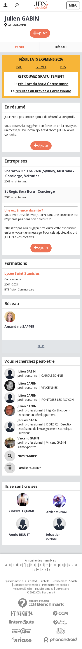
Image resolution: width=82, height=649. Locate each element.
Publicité (44, 581)
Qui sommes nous (15, 581)
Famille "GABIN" (29, 468)
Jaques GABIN (27, 420)
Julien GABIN (26, 371)
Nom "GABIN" (27, 456)
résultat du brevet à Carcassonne (43, 91)
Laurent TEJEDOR (21, 511)
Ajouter (42, 33)
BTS (63, 67)
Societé (73, 581)
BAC (19, 67)
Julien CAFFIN (27, 383)
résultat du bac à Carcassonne (43, 83)
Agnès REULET (19, 534)
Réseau (60, 47)
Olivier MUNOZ (56, 512)
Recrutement (59, 581)
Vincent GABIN (28, 438)
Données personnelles (27, 584)
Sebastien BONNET (52, 536)
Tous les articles (44, 588)
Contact (32, 581)
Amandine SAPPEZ (19, 326)
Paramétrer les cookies (55, 584)
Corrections (62, 588)
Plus (41, 346)
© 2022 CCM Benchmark (41, 592)
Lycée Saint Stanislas (21, 273)
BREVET (41, 67)
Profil (20, 47)
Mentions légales (22, 588)
